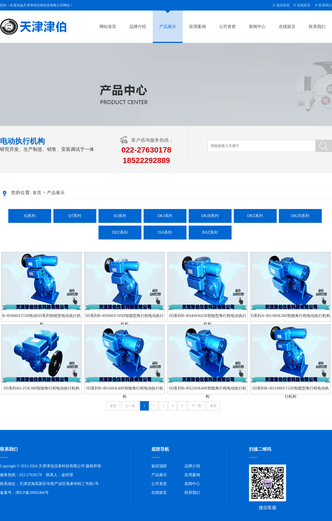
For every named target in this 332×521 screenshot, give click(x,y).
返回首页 (283, 5)
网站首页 (108, 26)
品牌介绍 (137, 26)
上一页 (130, 406)
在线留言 (303, 5)
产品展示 (167, 26)
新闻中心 (257, 26)
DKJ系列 (164, 216)
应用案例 (197, 26)
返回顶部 (159, 466)
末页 (213, 406)
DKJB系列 (210, 216)
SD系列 (119, 216)
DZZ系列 (119, 232)
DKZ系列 (255, 216)
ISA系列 (165, 232)
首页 (37, 192)
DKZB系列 (300, 216)
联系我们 (325, 5)
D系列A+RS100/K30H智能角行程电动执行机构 (290, 316)
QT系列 (74, 216)
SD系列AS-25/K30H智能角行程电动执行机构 (42, 388)
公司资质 (227, 26)
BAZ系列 (210, 232)
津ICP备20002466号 (32, 493)
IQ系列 (30, 216)
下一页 (196, 406)
